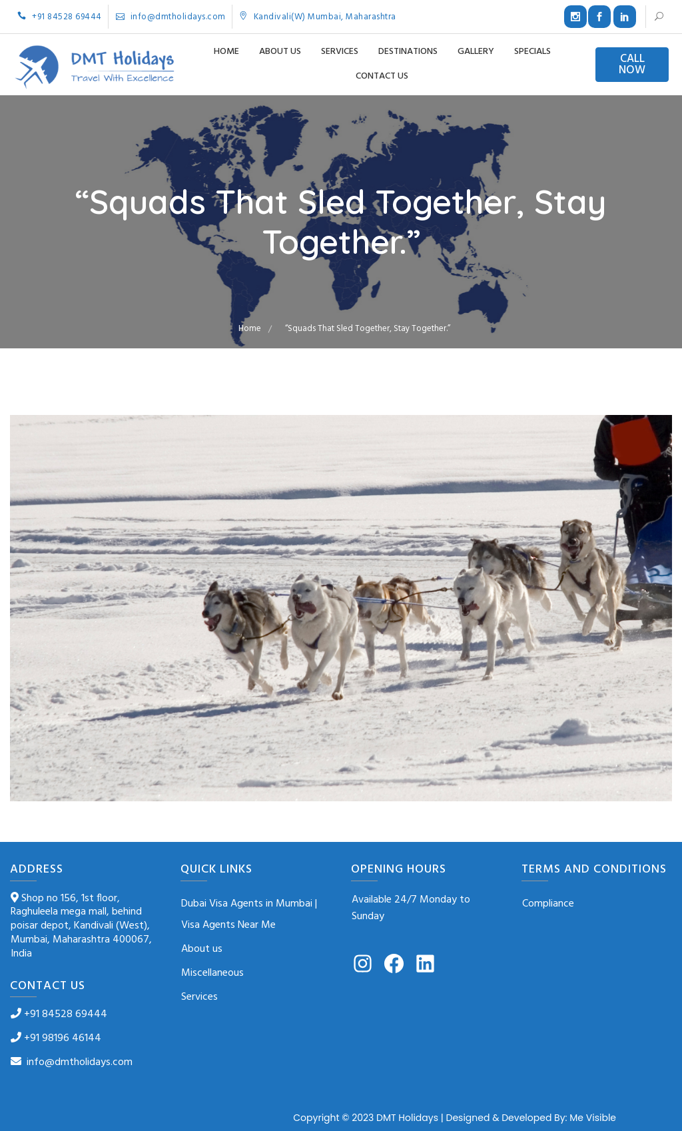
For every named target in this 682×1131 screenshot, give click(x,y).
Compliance (548, 904)
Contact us (382, 76)
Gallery (476, 51)
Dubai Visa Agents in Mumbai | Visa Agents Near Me (249, 914)
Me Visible (592, 1117)
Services (339, 51)
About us (280, 51)
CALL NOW (632, 64)
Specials (532, 51)
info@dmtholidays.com (171, 17)
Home (226, 51)
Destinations (408, 51)
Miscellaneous (212, 973)
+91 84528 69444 (59, 17)
